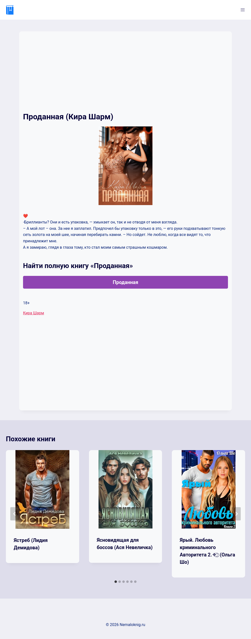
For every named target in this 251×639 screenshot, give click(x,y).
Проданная (125, 282)
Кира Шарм (33, 313)
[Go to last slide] (14, 513)
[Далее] (236, 513)
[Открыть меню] (242, 9)
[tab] (115, 581)
